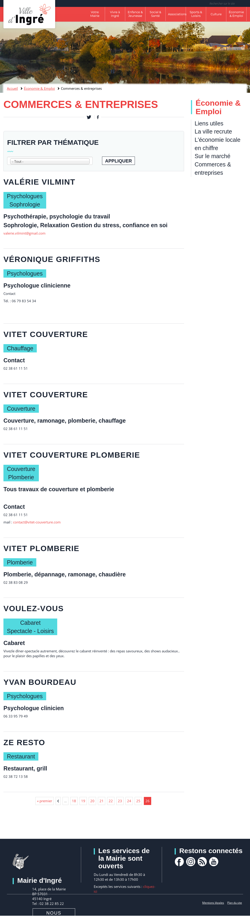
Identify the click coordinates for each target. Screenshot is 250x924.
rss (202, 861)
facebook (179, 861)
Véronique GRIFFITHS (51, 259)
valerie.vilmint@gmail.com (24, 233)
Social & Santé (155, 13)
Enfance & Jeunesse (135, 13)
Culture (216, 14)
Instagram (190, 861)
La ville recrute (213, 131)
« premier (44, 801)
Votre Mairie (94, 13)
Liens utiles (209, 123)
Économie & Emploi (236, 13)
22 (111, 801)
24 (129, 801)
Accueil (12, 88)
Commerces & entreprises (213, 168)
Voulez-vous (33, 608)
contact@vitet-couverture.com (37, 522)
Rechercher (244, 3)
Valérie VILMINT (39, 181)
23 (120, 801)
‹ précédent (58, 801)
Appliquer (118, 160)
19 (83, 801)
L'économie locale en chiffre (217, 144)
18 (74, 801)
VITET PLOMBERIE (41, 548)
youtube (213, 861)
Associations (177, 14)
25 (138, 801)
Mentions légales (213, 903)
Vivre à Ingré (115, 13)
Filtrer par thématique (53, 142)
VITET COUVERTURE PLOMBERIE (71, 454)
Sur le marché (212, 156)
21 (101, 801)
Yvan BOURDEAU (39, 682)
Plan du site (234, 903)
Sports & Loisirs (196, 13)
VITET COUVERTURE (45, 334)
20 (92, 801)
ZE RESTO (24, 742)
